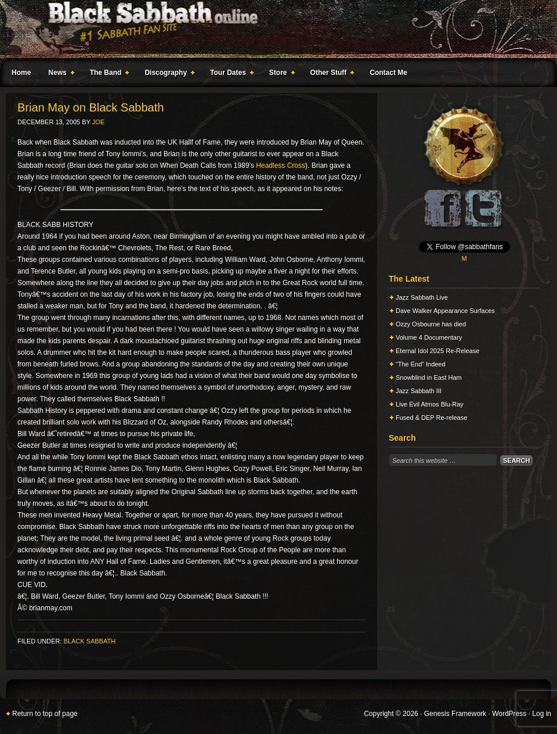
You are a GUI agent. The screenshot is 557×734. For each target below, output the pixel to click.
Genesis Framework (455, 714)
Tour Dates (229, 74)
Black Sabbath (89, 641)
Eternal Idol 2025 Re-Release (437, 350)
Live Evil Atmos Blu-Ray (430, 404)
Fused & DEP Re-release (431, 417)
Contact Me (388, 73)
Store (279, 74)
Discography (167, 74)
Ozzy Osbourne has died (431, 324)
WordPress (509, 714)
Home (21, 73)
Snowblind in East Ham (429, 377)
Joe (98, 121)
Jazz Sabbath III (419, 390)
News (58, 74)
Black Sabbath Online (272, 29)
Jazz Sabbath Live (422, 297)
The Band (107, 74)
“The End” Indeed (421, 364)
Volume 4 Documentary (429, 337)
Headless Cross (280, 165)
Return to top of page (45, 714)
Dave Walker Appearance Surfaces (445, 310)
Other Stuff (330, 74)
